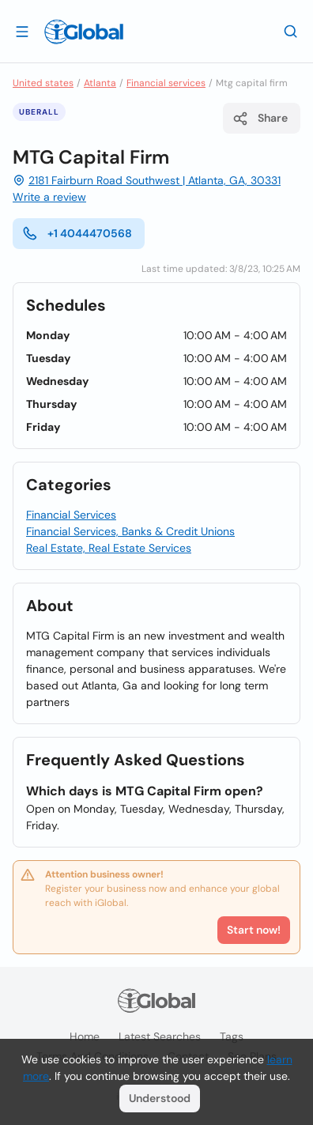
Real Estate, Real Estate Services (108, 548)
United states (43, 83)
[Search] (291, 31)
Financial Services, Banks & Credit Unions (130, 531)
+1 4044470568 (77, 233)
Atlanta (100, 83)
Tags (231, 1036)
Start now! (254, 930)
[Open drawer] (22, 31)
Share (260, 118)
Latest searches (160, 1036)
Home (85, 1036)
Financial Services (71, 515)
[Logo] (83, 31)
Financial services (166, 83)
